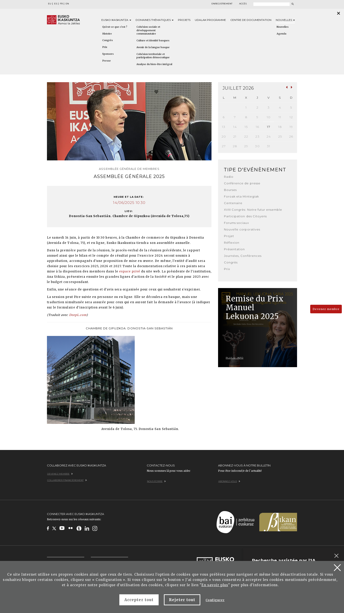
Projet (229, 236)
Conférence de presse (242, 183)
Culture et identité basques (152, 40)
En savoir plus (214, 585)
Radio (228, 176)
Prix (104, 47)
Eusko (116, 20)
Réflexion (231, 242)
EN (67, 4)
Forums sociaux (236, 223)
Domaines (155, 20)
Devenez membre (326, 309)
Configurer (215, 600)
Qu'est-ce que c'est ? (114, 26)
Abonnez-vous (229, 481)
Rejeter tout (182, 599)
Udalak (210, 20)
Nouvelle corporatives (242, 229)
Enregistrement (221, 4)
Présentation (234, 249)
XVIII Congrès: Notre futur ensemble (253, 209)
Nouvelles (285, 20)
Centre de (250, 20)
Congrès (107, 40)
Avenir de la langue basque (153, 47)
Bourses (230, 190)
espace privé (129, 271)
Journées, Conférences (243, 256)
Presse (106, 60)
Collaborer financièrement (67, 480)
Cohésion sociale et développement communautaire (148, 30)
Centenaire (233, 203)
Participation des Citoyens (245, 216)
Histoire (107, 33)
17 (268, 127)
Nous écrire (156, 481)
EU (49, 4)
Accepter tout (139, 599)
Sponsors (108, 53)
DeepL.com (77, 315)
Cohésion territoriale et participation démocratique (153, 56)
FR (61, 4)
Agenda (281, 33)
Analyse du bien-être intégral (154, 64)
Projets (184, 20)
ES (55, 4)
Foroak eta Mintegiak (241, 196)
